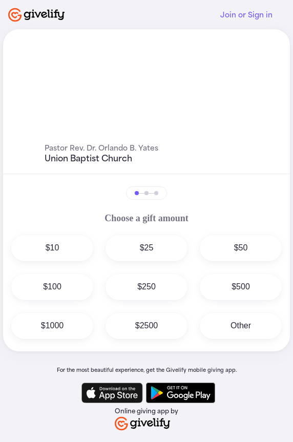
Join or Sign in (246, 14)
